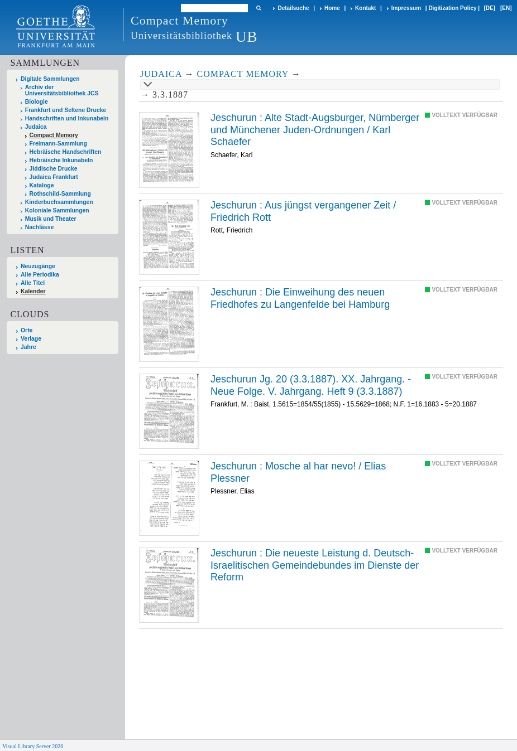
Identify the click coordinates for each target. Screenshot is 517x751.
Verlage (31, 339)
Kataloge (42, 185)
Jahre (28, 347)
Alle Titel (33, 283)
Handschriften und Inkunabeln (67, 118)
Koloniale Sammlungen (57, 210)
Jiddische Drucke (54, 169)
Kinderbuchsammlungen (59, 202)
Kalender (33, 291)
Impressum (406, 8)
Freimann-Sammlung (58, 143)
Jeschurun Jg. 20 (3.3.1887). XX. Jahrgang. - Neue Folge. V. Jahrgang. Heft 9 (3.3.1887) (310, 385)
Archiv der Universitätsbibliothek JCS (62, 90)
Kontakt (365, 8)
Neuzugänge (38, 266)
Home (332, 8)
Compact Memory (54, 135)
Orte (26, 330)
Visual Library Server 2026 (32, 746)
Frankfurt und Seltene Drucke (66, 110)
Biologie (36, 102)
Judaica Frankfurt (54, 177)
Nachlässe (39, 227)
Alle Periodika (40, 275)
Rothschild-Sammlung (60, 194)
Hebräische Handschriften (66, 152)
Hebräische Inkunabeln (61, 160)
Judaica (36, 127)
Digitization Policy (452, 8)
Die (300, 298)
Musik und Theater (50, 219)
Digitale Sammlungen (50, 79)
